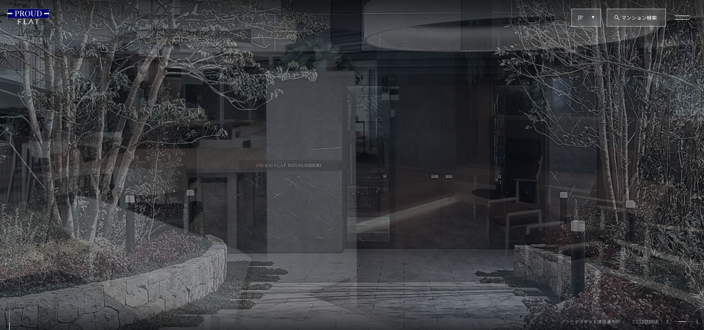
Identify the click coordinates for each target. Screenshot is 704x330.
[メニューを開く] (682, 17)
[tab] (674, 321)
